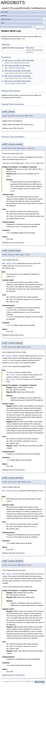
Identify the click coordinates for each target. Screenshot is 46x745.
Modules (4, 15)
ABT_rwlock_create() (10, 157)
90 (14, 333)
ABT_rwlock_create (11, 60)
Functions (43, 29)
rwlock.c (21, 241)
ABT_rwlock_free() (28, 163)
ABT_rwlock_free (10, 66)
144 (14, 466)
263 (14, 549)
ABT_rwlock (30, 48)
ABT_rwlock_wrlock (11, 76)
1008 (14, 128)
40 (14, 241)
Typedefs (38, 29)
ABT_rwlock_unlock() (14, 372)
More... (24, 39)
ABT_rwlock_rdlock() (10, 354)
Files (23, 23)
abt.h (22, 128)
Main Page (4, 12)
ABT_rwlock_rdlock (11, 71)
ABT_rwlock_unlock (11, 81)
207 (14, 670)
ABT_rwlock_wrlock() (10, 570)
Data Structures (23, 19)
